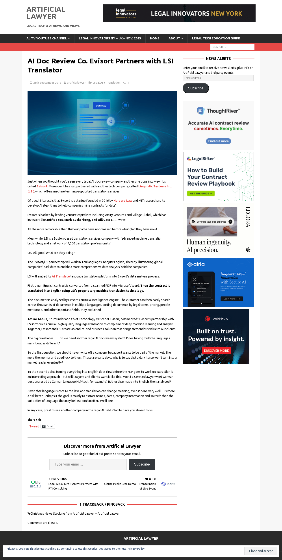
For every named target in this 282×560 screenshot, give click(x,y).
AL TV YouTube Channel (46, 38)
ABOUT (174, 38)
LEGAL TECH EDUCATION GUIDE (216, 38)
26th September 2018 (47, 82)
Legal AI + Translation (107, 82)
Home (155, 38)
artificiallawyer (76, 82)
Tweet (34, 426)
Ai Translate (61, 276)
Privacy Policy (136, 548)
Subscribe (142, 464)
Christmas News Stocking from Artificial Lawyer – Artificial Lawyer (75, 513)
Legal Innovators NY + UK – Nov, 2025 (110, 38)
